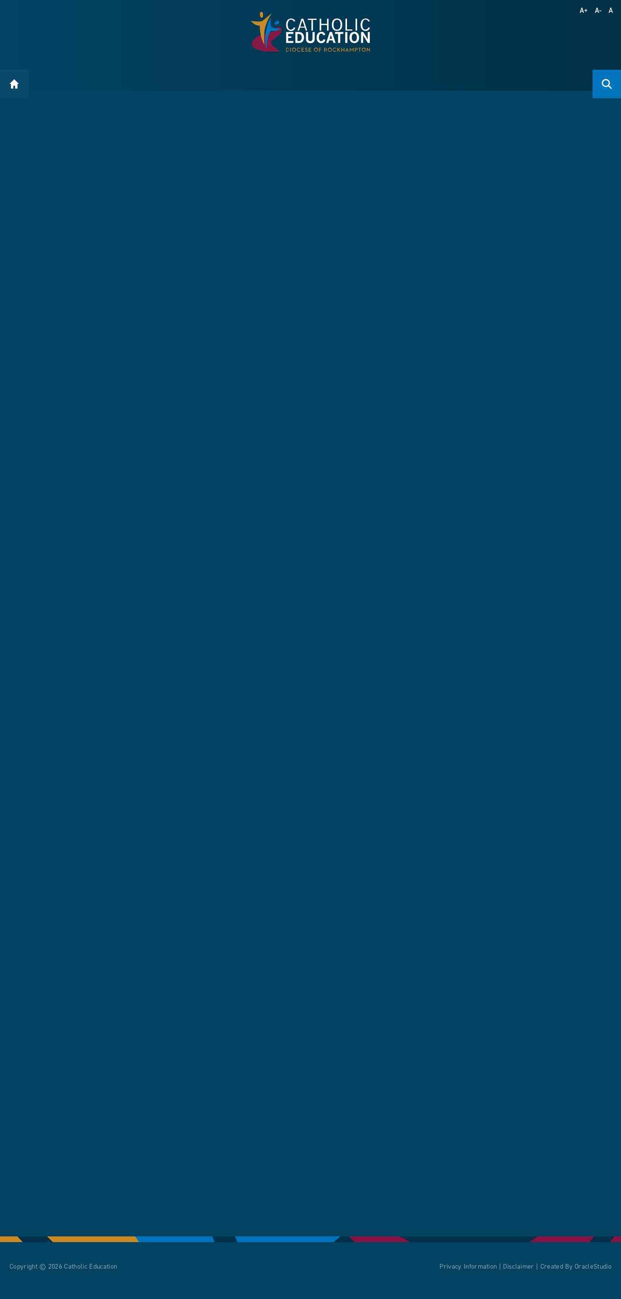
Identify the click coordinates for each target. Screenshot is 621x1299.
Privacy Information (468, 1274)
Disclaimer (518, 1274)
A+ (584, 10)
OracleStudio (593, 1274)
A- (598, 10)
